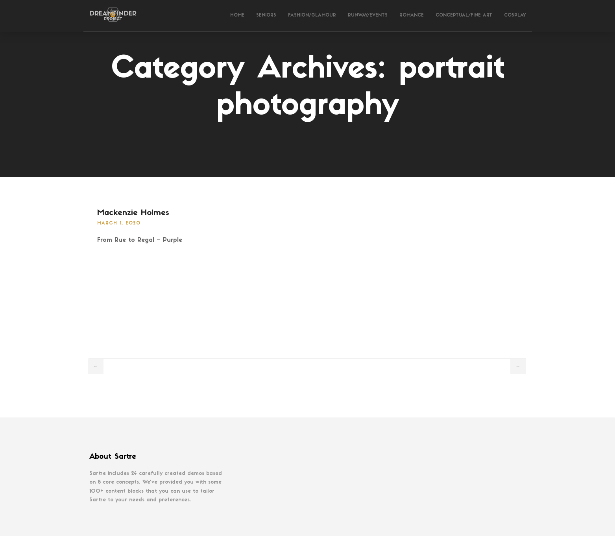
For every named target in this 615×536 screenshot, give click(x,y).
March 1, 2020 (118, 223)
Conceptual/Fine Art (464, 15)
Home (237, 15)
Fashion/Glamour (312, 15)
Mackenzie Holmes (133, 213)
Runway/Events (368, 15)
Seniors (266, 15)
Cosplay (515, 15)
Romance (411, 15)
